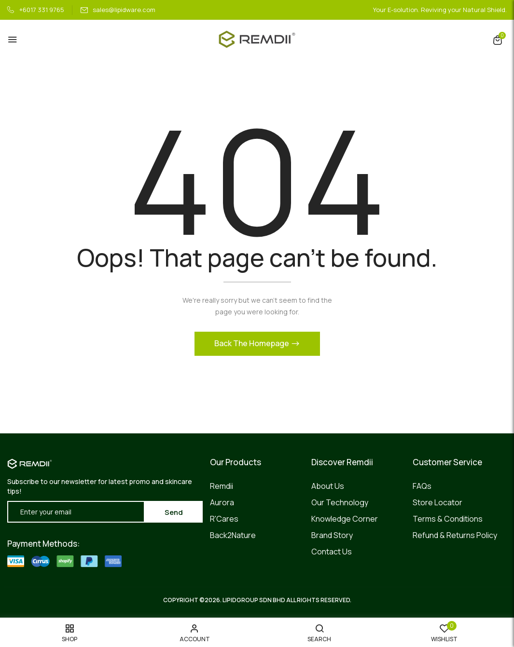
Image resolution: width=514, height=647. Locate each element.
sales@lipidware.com (117, 9)
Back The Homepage (252, 343)
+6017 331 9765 (35, 9)
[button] (497, 39)
